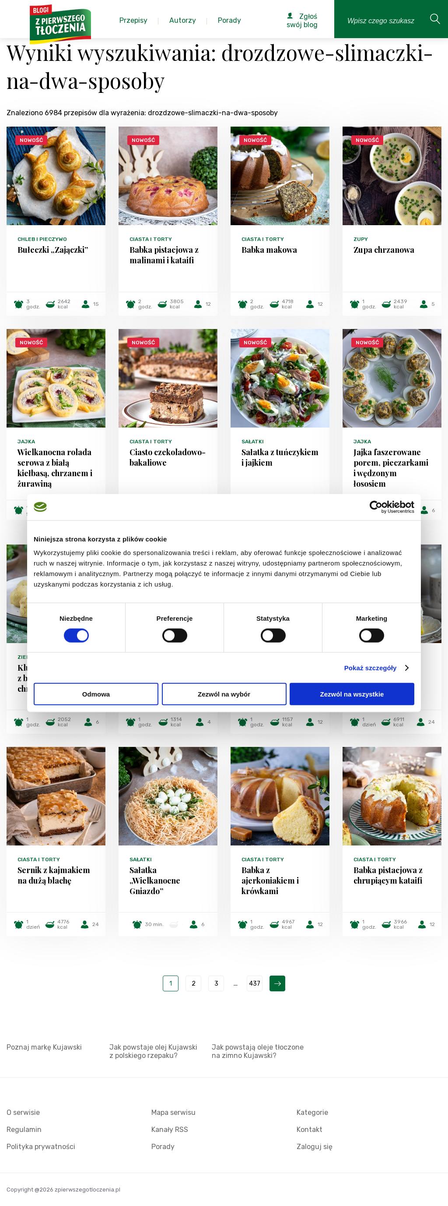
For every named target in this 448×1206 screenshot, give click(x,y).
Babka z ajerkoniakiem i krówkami (270, 880)
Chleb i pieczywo (42, 239)
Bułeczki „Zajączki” (53, 249)
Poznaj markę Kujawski (44, 1047)
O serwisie (23, 1112)
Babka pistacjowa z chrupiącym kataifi (388, 875)
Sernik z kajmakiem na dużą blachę (54, 875)
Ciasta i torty (151, 239)
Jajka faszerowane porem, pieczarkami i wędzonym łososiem (391, 468)
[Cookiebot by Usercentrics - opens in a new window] (376, 506)
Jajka (26, 442)
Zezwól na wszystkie (352, 694)
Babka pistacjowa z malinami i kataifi (164, 254)
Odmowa (96, 694)
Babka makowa (269, 249)
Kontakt (309, 1129)
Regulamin (24, 1129)
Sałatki (253, 442)
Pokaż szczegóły (370, 667)
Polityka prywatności (41, 1146)
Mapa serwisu (173, 1112)
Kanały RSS (169, 1129)
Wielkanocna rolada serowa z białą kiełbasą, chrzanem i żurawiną (55, 468)
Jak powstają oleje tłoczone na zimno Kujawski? (258, 1051)
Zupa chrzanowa (384, 249)
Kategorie (312, 1112)
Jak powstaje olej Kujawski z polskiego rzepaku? (153, 1051)
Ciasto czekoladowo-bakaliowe (168, 457)
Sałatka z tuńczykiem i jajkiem (280, 457)
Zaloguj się (314, 1146)
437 (254, 983)
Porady (163, 1146)
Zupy (361, 239)
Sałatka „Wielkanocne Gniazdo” (155, 880)
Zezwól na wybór (224, 694)
